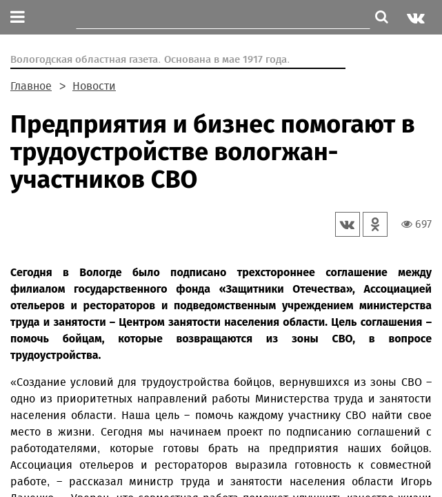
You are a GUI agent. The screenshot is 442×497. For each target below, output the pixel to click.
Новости (94, 85)
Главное (31, 85)
